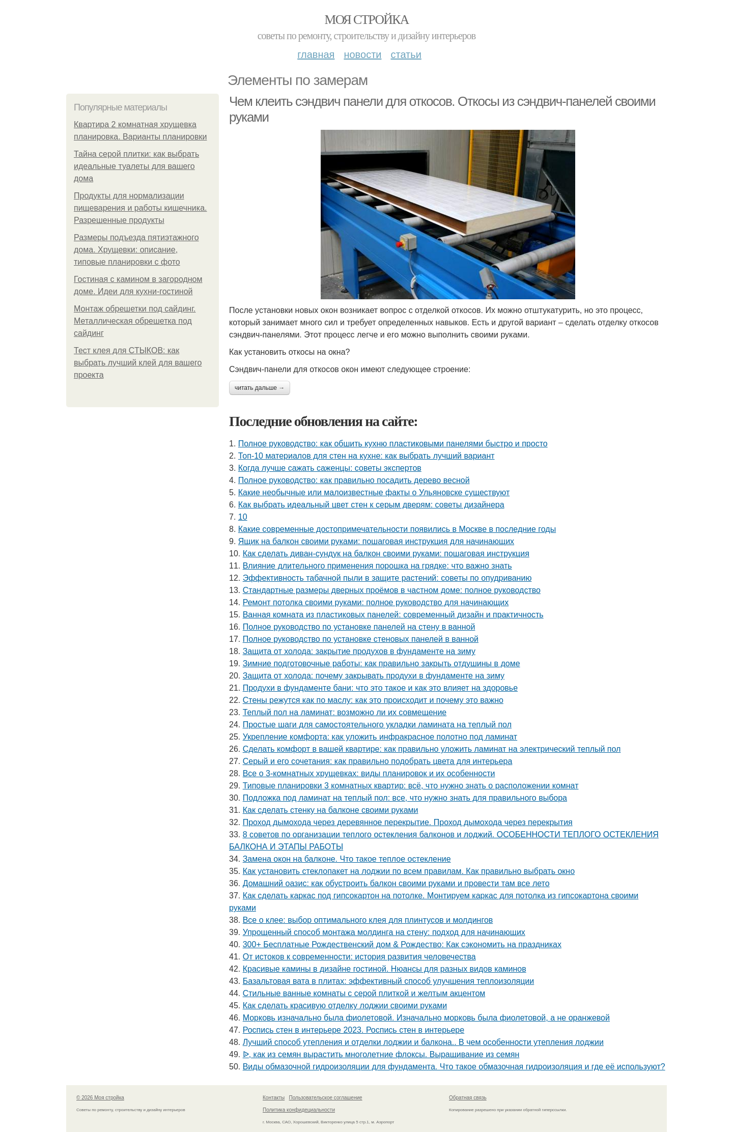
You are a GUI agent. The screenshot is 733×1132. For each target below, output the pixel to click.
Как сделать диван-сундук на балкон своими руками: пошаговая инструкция (386, 553)
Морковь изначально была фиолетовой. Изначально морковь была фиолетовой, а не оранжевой (426, 1017)
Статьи (405, 54)
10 (242, 517)
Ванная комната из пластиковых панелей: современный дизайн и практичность (393, 614)
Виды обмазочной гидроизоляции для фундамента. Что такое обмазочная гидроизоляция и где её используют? (454, 1066)
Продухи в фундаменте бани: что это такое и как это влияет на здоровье (380, 688)
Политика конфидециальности (299, 1110)
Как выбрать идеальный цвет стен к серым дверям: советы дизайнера (371, 504)
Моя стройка (366, 19)
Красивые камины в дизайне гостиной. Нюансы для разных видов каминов (384, 969)
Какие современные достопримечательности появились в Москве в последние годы (397, 529)
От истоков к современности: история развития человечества (359, 956)
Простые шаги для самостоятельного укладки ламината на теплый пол (377, 724)
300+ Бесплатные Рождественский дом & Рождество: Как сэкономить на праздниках (402, 944)
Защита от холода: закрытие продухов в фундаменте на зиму (359, 651)
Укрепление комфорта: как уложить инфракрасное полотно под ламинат (380, 736)
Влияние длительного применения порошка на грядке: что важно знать (377, 565)
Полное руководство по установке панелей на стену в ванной (359, 626)
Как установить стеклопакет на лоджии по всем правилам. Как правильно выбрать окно (409, 871)
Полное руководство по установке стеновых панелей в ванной (360, 639)
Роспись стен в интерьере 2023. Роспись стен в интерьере (353, 1030)
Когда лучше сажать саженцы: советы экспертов (329, 468)
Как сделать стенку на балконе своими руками (330, 810)
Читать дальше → (260, 387)
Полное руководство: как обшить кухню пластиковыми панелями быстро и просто (393, 443)
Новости (362, 54)
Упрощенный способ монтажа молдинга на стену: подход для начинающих (384, 932)
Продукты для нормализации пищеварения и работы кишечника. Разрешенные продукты (140, 207)
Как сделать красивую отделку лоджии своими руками (345, 1005)
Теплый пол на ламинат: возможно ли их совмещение (345, 712)
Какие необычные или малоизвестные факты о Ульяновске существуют (374, 492)
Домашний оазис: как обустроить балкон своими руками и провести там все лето (396, 883)
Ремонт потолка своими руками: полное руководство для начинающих (376, 602)
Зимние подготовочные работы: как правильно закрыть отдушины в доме (381, 663)
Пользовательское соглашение (325, 1097)
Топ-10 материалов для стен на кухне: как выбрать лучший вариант (366, 455)
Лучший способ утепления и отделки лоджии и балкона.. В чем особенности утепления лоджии (423, 1042)
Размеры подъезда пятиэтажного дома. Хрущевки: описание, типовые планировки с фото (136, 249)
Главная (315, 54)
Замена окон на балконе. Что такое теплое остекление (347, 859)
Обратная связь (468, 1097)
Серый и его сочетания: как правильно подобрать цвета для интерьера (378, 761)
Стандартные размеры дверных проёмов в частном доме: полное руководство (392, 590)
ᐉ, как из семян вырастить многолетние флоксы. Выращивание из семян (381, 1054)
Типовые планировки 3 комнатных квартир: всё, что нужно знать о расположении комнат (411, 785)
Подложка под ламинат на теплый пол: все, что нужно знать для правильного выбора (405, 798)
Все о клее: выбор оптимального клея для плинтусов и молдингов (368, 920)
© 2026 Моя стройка (100, 1097)
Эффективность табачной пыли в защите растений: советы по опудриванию (387, 578)
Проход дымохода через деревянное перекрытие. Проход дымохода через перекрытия (408, 822)
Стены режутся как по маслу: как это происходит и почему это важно (373, 700)
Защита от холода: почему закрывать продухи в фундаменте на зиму (373, 675)
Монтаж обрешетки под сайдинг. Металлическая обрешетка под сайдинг (134, 320)
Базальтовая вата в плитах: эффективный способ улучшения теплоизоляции (388, 981)
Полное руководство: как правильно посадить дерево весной (354, 480)
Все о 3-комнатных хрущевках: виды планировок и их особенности (369, 773)
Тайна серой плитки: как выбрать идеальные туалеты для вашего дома (136, 166)
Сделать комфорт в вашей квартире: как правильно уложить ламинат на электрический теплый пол (432, 749)
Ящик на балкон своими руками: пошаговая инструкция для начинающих (376, 541)
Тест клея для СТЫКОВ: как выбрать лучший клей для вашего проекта (138, 362)
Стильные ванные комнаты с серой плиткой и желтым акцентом (364, 993)
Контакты (274, 1097)
